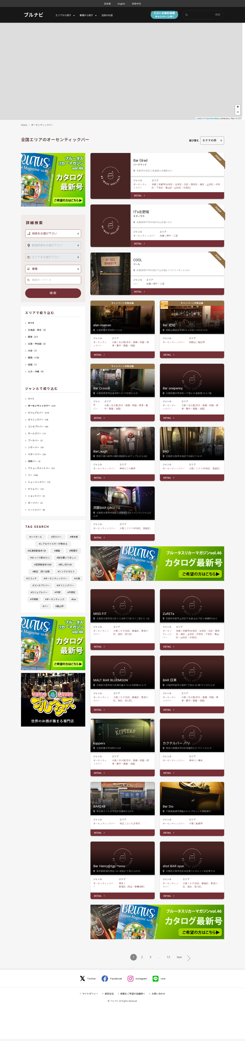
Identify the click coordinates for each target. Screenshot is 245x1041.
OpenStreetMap (212, 118)
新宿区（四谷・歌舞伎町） (132, 889)
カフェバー (36, 489)
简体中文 (136, 3)
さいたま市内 (133, 825)
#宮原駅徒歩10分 (43, 564)
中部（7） (33, 350)
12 (168, 959)
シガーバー (36, 447)
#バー (45, 606)
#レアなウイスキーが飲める (54, 544)
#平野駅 (34, 599)
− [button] (238, 112)
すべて (31, 323)
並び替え (194, 140)
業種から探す (88, 15)
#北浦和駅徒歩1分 (37, 550)
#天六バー (57, 537)
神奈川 (123, 469)
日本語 (107, 3)
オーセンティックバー (42, 125)
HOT (240, 118)
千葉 (191, 825)
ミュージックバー (39, 482)
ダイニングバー (38, 419)
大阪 (114, 343)
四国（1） (33, 364)
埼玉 (122, 825)
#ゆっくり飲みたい (40, 557)
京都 (154, 184)
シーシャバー (37, 510)
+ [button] (238, 107)
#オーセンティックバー (55, 578)
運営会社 (109, 996)
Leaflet (199, 118)
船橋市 (199, 825)
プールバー (36, 440)
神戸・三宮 (172, 236)
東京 (121, 885)
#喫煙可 (74, 550)
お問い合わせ (158, 996)
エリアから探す (63, 15)
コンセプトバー (38, 426)
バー (135, 284)
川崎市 (132, 469)
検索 (217, 14)
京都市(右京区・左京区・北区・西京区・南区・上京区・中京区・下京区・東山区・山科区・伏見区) (198, 635)
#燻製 (58, 550)
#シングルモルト (66, 571)
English (121, 3)
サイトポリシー (90, 996)
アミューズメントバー (42, 468)
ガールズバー (37, 433)
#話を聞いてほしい (66, 557)
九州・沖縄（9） (36, 371)
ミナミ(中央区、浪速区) (208, 469)
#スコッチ (31, 578)
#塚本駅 (74, 537)
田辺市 (201, 343)
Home (24, 125)
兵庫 (162, 236)
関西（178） (34, 357)
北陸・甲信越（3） (37, 344)
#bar (73, 599)
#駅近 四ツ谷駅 (42, 571)
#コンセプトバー (41, 585)
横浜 (200, 762)
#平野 (57, 592)
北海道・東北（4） (37, 330)
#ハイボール (36, 537)
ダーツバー (36, 503)
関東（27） (33, 337)
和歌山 (192, 343)
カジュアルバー (39, 412)
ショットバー (37, 496)
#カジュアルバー (39, 592)
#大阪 (77, 578)
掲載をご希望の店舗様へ (132, 996)
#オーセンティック (54, 599)
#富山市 (59, 606)
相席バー (34, 461)
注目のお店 (110, 15)
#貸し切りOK (65, 564)
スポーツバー (37, 454)
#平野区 (71, 592)
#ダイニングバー (65, 585)
